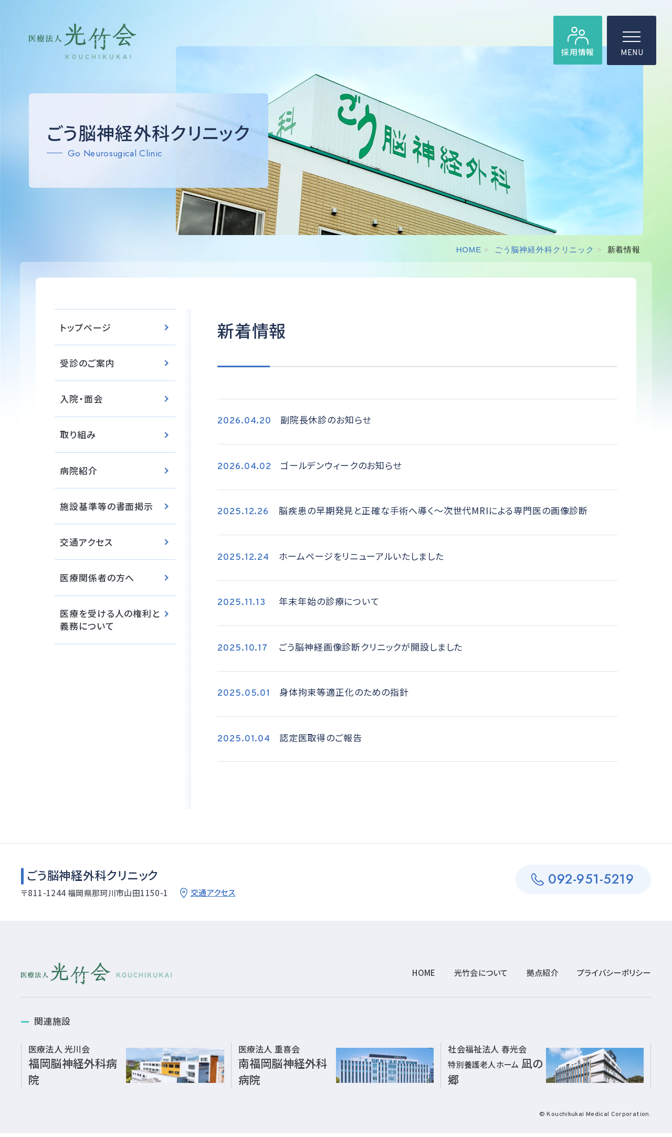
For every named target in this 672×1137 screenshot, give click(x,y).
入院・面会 (81, 400)
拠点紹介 (543, 976)
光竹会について (481, 976)
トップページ (85, 328)
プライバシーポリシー (614, 976)
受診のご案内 (87, 364)
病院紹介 (78, 472)
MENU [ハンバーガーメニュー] (632, 47)
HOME (468, 249)
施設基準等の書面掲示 (106, 508)
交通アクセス (86, 544)
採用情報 (577, 52)
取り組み (78, 436)
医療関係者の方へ (97, 581)
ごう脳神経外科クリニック (544, 249)
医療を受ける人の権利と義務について (110, 623)
